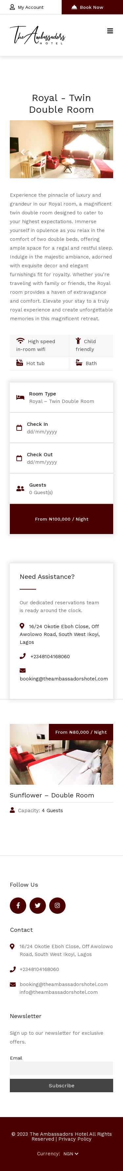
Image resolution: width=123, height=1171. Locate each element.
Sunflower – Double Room (52, 795)
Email (16, 1058)
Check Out (40, 454)
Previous (22, 148)
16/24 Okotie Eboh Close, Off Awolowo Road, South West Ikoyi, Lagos (60, 634)
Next (98, 148)
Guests (37, 485)
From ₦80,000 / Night (81, 732)
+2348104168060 (50, 657)
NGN (70, 1153)
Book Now (87, 7)
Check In (37, 424)
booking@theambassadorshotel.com (64, 679)
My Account (27, 7)
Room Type (42, 394)
